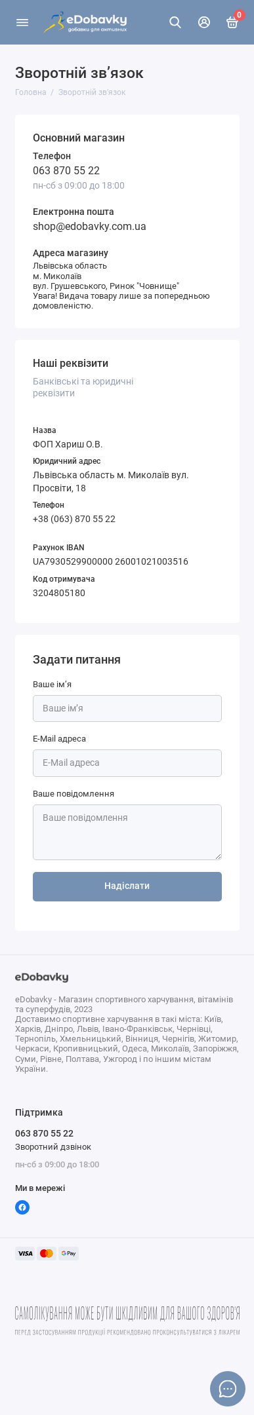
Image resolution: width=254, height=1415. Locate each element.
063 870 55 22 (66, 170)
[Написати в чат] (227, 1388)
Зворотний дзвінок (53, 1147)
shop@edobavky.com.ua (89, 226)
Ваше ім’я (52, 684)
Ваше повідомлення (73, 794)
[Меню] (22, 22)
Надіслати (127, 886)
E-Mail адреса (59, 739)
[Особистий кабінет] (204, 22)
